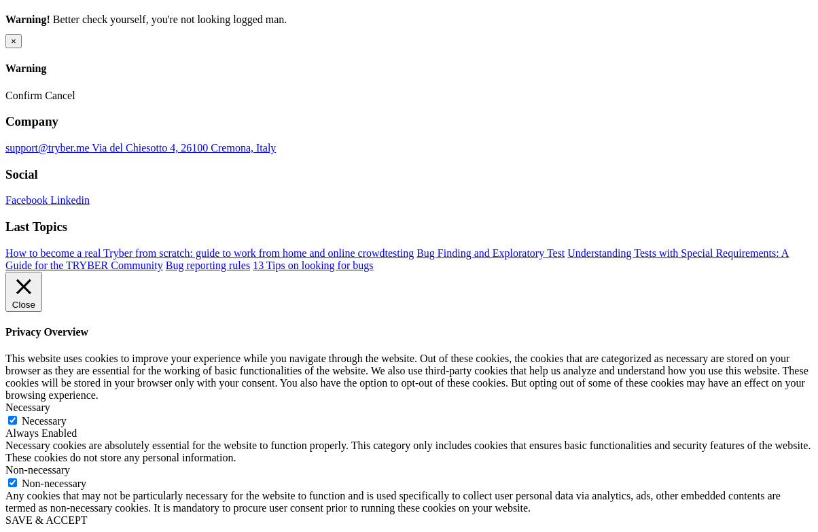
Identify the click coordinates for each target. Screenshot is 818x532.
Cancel (60, 95)
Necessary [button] (27, 407)
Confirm (23, 95)
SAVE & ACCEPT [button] (46, 520)
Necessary (44, 421)
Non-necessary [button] (37, 470)
